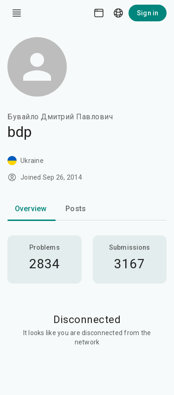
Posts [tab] (75, 208)
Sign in (147, 13)
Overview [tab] (30, 208)
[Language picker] (118, 13)
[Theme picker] (99, 13)
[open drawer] (16, 13)
